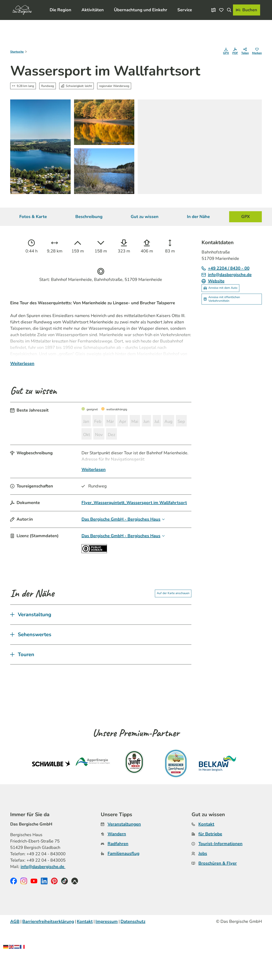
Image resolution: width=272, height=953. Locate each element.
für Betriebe (210, 859)
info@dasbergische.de (43, 891)
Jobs (202, 878)
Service (184, 8)
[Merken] (257, 52)
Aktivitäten (92, 8)
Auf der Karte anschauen (173, 618)
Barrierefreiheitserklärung (48, 946)
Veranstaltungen (124, 849)
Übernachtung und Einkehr (140, 8)
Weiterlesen (22, 382)
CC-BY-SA (129, 192)
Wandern (117, 859)
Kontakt (206, 849)
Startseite (17, 52)
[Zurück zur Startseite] (20, 8)
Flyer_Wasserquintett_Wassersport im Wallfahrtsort (134, 527)
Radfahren (118, 868)
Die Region (60, 8)
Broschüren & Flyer (217, 888)
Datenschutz (133, 946)
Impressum (106, 946)
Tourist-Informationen (220, 868)
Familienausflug (123, 878)
